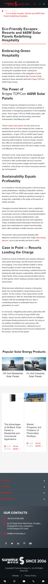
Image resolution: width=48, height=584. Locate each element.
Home (6, 11)
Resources (6, 492)
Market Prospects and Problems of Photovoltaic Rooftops (34, 376)
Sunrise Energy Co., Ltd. (25, 568)
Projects (5, 486)
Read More (16, 394)
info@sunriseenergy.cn (16, 533)
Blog (14, 11)
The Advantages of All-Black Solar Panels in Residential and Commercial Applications (12, 378)
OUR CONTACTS (15, 512)
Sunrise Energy (35, 76)
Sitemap (15, 576)
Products (6, 480)
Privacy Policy (30, 576)
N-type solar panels (15, 126)
